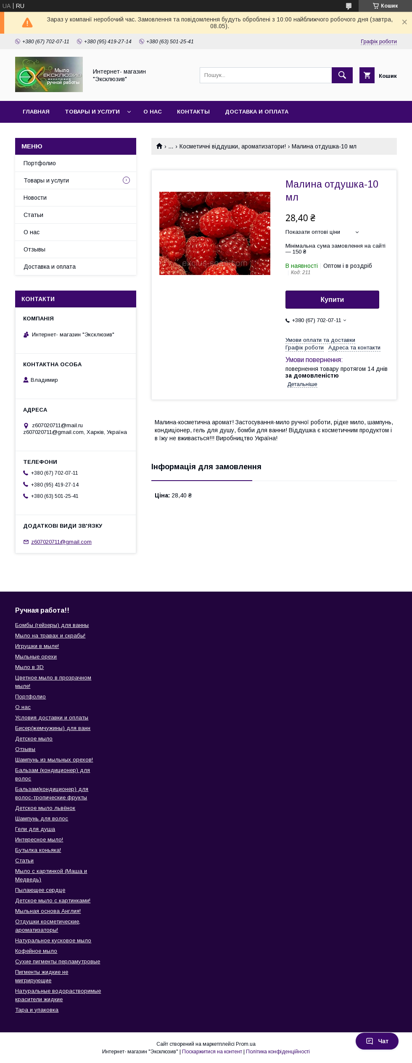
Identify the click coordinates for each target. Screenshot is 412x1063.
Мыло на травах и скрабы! (50, 635)
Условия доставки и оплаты (51, 717)
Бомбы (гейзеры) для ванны (52, 625)
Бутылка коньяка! (38, 850)
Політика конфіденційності (278, 1052)
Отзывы (34, 249)
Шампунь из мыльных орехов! (54, 759)
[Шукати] (342, 75)
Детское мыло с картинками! (52, 900)
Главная (36, 111)
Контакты (193, 111)
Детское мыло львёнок (45, 808)
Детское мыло (34, 738)
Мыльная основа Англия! (48, 911)
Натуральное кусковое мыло (53, 940)
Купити (332, 299)
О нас (152, 111)
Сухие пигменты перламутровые (57, 961)
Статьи (33, 215)
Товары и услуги (92, 111)
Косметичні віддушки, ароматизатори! (233, 146)
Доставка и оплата (256, 111)
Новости (35, 197)
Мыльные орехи (36, 656)
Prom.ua (246, 1044)
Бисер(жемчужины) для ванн (52, 728)
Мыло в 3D (29, 667)
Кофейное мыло (36, 951)
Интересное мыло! (39, 839)
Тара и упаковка (36, 1010)
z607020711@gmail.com (61, 542)
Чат (377, 1041)
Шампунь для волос (41, 818)
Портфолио (40, 163)
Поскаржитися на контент (212, 1052)
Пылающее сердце (40, 890)
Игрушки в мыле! (37, 646)
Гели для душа (35, 829)
